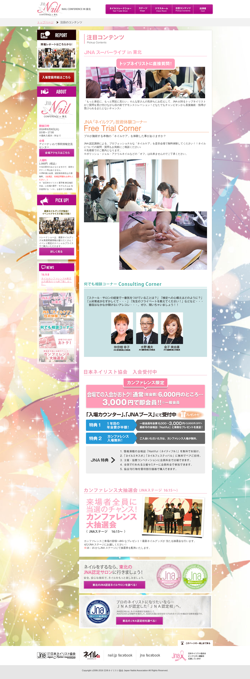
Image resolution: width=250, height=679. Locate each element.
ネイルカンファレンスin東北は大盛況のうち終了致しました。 (58, 281)
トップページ (45, 22)
